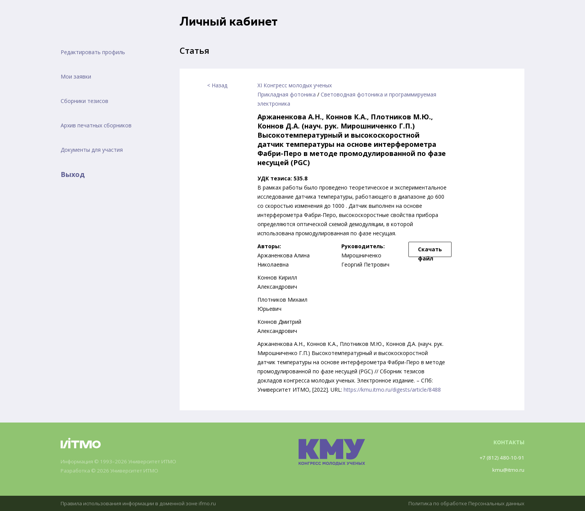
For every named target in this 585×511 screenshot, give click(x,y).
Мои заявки (76, 76)
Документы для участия (92, 149)
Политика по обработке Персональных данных (463, 503)
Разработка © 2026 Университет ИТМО (113, 470)
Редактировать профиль (93, 52)
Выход (73, 174)
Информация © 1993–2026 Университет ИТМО (122, 461)
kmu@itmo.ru (507, 469)
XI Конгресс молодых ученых (294, 85)
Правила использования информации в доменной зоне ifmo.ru (142, 503)
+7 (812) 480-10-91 (500, 457)
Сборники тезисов (84, 100)
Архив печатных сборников (96, 125)
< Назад (217, 85)
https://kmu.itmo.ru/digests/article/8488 (392, 389)
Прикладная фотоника (286, 94)
